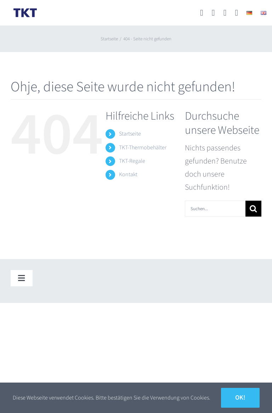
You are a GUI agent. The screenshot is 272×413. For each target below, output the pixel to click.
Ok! (240, 397)
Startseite (130, 134)
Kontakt (128, 174)
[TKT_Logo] (25, 10)
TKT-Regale (132, 161)
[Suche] (253, 209)
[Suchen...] (215, 209)
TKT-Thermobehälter (142, 147)
